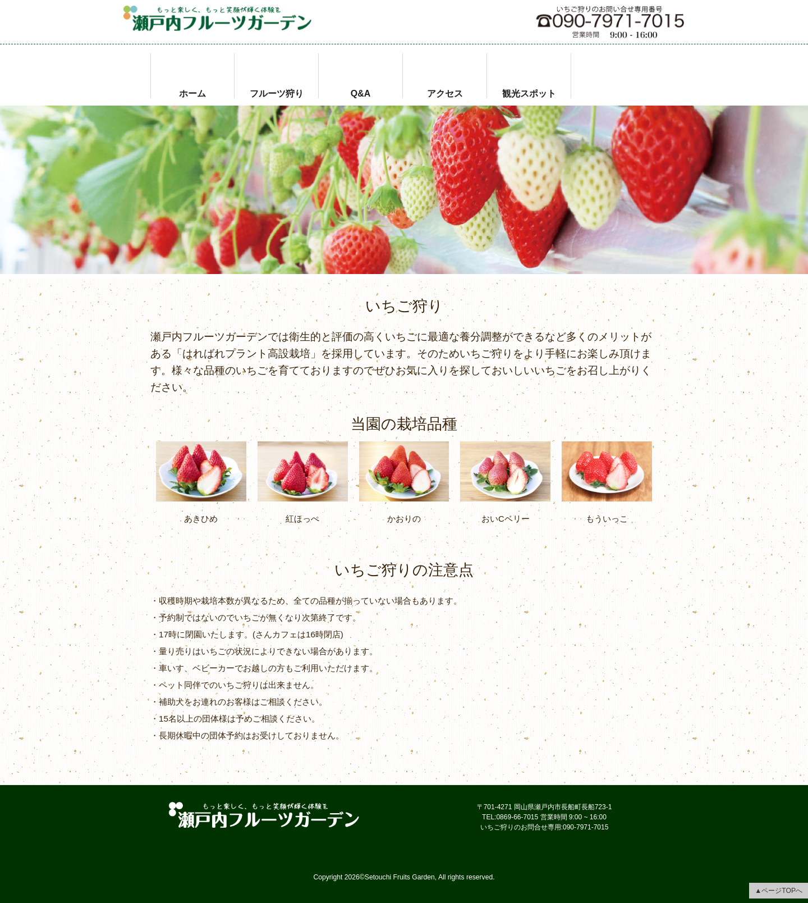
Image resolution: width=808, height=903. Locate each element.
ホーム (192, 92)
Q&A (361, 92)
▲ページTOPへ (778, 891)
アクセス (445, 92)
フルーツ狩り (277, 92)
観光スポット (529, 92)
